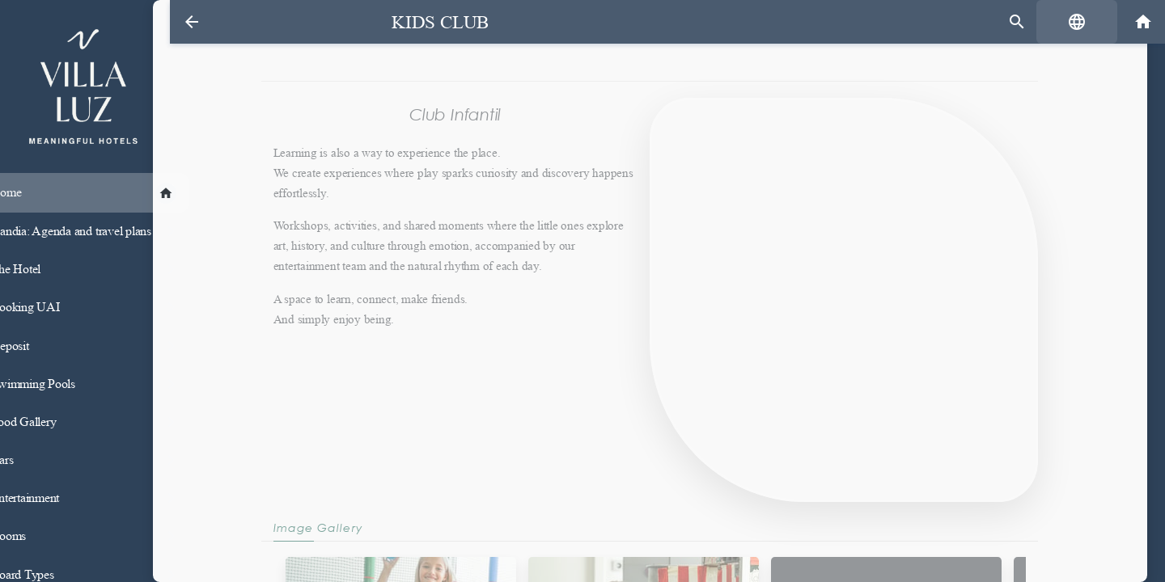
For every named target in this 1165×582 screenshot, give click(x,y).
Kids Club (429, 22)
